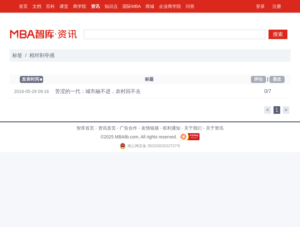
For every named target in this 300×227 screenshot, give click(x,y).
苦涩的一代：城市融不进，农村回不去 (98, 91)
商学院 (79, 6)
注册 (276, 6)
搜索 (278, 34)
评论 (258, 79)
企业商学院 (170, 6)
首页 (23, 6)
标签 (17, 55)
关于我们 (193, 128)
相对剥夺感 (41, 55)
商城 (149, 6)
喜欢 (277, 79)
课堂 (63, 6)
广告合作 (128, 128)
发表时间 (30, 79)
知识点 (111, 6)
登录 (260, 6)
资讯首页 (107, 128)
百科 (50, 6)
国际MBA (131, 6)
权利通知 (171, 128)
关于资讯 (215, 128)
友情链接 (150, 128)
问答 (190, 6)
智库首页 (85, 128)
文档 (36, 6)
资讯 (95, 6)
